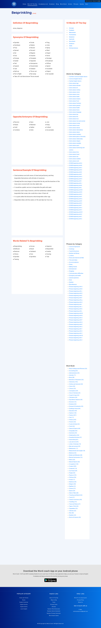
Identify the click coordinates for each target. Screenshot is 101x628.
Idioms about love (74, 118)
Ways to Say (54, 600)
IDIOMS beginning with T (75, 205)
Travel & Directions (74, 251)
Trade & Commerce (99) (75, 499)
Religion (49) (72, 484)
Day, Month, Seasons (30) (75, 399)
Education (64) (73, 410)
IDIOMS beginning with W (75, 212)
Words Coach (50, 623)
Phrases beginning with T (75, 329)
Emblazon (71, 43)
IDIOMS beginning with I (75, 181)
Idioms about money (74, 123)
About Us (80, 602)
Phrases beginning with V (75, 333)
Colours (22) (72, 388)
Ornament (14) (73, 468)
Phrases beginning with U (75, 331)
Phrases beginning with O (75, 317)
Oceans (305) (72, 466)
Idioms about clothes (74, 90)
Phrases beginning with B (75, 289)
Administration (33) (74, 373)
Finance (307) (72, 415)
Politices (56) (72, 477)
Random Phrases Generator (54, 613)
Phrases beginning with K (75, 309)
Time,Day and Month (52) (75, 495)
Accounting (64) (73, 370)
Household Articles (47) (75, 437)
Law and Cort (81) (74, 442)
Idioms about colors (74, 92)
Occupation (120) (73, 464)
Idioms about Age (73, 83)
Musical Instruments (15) (75, 457)
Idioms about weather (75, 158)
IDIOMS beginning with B (75, 165)
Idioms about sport (74, 145)
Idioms (70, 4)
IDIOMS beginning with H (75, 178)
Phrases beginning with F (75, 297)
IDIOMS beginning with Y (75, 216)
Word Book (63, 4)
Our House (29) (73, 470)
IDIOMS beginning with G (75, 176)
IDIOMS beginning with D (75, 170)
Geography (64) (73, 430)
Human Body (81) (73, 439)
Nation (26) (72, 459)
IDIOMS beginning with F (75, 174)
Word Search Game (54, 615)
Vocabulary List (43, 4)
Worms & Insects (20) (75, 517)
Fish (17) (71, 417)
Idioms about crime (74, 94)
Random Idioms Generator (53, 611)
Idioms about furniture (75, 103)
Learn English (23, 608)
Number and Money (74, 253)
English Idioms (23, 606)
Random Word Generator (54, 608)
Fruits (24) (72, 426)
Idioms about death (74, 96)
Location (71, 255)
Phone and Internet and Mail (76, 257)
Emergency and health (75, 275)
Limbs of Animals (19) (75, 444)
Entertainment (73, 269)
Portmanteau (72, 34)
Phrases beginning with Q (75, 322)
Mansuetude (72, 32)
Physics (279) (72, 475)
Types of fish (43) (73, 506)
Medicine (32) (72, 453)
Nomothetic (72, 41)
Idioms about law (73, 114)
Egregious (71, 37)
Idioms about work (74, 161)
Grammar (52, 4)
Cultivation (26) (73, 397)
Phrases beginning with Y (75, 337)
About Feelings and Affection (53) (78, 368)
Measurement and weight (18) (77, 450)
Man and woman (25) (74, 446)
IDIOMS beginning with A (75, 163)
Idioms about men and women (77, 121)
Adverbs (54, 606)
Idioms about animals (75, 85)
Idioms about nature (74, 132)
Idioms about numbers (75, 134)
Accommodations (74, 262)
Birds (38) (71, 377)
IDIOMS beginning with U (75, 207)
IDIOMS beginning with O (75, 194)
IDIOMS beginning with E (75, 172)
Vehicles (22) (72, 510)
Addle (70, 45)
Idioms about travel (74, 154)
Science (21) (72, 488)
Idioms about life (73, 116)
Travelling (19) (73, 501)
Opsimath (71, 39)
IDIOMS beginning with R (75, 201)
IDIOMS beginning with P (75, 196)
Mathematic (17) (73, 448)
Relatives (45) (72, 481)
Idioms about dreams (74, 98)
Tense (53, 602)
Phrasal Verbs (53, 604)
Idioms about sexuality (75, 143)
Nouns (23, 600)
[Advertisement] (37, 94)
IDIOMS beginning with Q (75, 198)
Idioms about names (74, 127)
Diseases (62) (72, 404)
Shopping (71, 271)
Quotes (82, 4)
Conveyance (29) (73, 390)
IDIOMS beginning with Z (75, 218)
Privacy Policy (80, 600)
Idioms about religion (74, 141)
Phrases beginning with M (76, 313)
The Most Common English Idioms (78, 76)
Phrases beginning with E (75, 295)
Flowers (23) (72, 421)
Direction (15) (72, 402)
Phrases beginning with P (75, 320)
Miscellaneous (73, 284)
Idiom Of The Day (54, 597)
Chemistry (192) (73, 382)
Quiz (86, 4)
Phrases (76, 4)
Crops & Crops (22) (74, 395)
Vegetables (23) (73, 508)
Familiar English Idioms (75, 81)
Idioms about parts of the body (77, 136)
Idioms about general (74, 105)
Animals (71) (72, 375)
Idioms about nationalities (76, 130)
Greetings (71, 249)
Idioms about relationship (76, 138)
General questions (74, 277)
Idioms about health (74, 107)
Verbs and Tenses (23, 597)
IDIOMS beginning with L (75, 187)
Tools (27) (72, 497)
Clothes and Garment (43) (76, 384)
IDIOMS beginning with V (75, 210)
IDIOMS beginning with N (75, 192)
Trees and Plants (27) (74, 504)
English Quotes (24, 604)
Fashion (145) (72, 413)
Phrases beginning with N (75, 315)
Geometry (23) (73, 433)
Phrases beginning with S (75, 326)
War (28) (71, 513)
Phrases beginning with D (75, 293)
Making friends (73, 266)
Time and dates (73, 260)
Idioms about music (74, 125)
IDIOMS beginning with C (75, 167)
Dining (70, 264)
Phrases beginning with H (75, 302)
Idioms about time (74, 152)
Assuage (71, 28)
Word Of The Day (32, 4)
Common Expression (74, 246)
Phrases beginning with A (75, 286)
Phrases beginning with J (75, 306)
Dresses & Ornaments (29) (76, 406)
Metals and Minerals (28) (75, 455)
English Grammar (24, 602)
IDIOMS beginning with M (75, 190)
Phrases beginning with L (75, 311)
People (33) (72, 473)
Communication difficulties (76, 273)
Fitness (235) (72, 419)
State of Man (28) (73, 493)
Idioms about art (73, 87)
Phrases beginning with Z (75, 340)
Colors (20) (72, 386)
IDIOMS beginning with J (75, 183)
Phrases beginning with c (75, 291)
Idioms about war (73, 156)
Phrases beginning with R (75, 324)
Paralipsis (71, 30)
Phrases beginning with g (75, 300)
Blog (57, 4)
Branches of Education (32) (76, 379)
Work (70, 280)
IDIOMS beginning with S (75, 203)
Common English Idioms (75, 78)
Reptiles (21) (72, 486)
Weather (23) (72, 515)
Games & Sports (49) (74, 428)
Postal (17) (72, 479)
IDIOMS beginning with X (75, 214)
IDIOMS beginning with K (75, 185)
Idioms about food (74, 101)
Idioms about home (74, 110)
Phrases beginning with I (75, 304)
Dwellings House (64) (74, 408)
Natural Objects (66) (74, 461)
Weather (71, 282)
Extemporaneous (73, 48)
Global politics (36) (74, 435)
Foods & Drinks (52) (74, 424)
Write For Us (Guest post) (80, 597)
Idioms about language (75, 112)
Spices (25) (72, 490)
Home (24, 4)
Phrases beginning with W (76, 335)
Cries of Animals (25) (74, 393)
